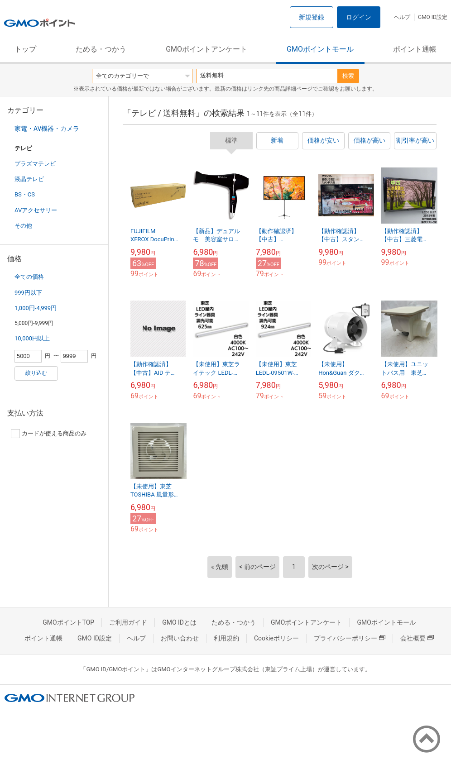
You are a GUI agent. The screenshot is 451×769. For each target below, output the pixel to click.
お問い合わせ (180, 638)
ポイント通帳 (415, 49)
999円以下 (28, 292)
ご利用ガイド (128, 622)
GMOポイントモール (320, 49)
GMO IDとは (179, 622)
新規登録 (311, 17)
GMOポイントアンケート (206, 49)
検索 (348, 75)
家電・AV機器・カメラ (46, 128)
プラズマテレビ (35, 163)
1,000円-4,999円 (35, 308)
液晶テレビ (29, 179)
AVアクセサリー (35, 210)
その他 (23, 225)
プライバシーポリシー (349, 638)
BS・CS (24, 194)
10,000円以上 (32, 338)
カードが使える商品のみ (48, 433)
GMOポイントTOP (68, 622)
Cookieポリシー (276, 638)
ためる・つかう (101, 49)
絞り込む (36, 373)
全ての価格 (29, 276)
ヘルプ (402, 17)
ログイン (358, 17)
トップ (25, 49)
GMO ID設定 (432, 17)
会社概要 (417, 638)
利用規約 (226, 638)
